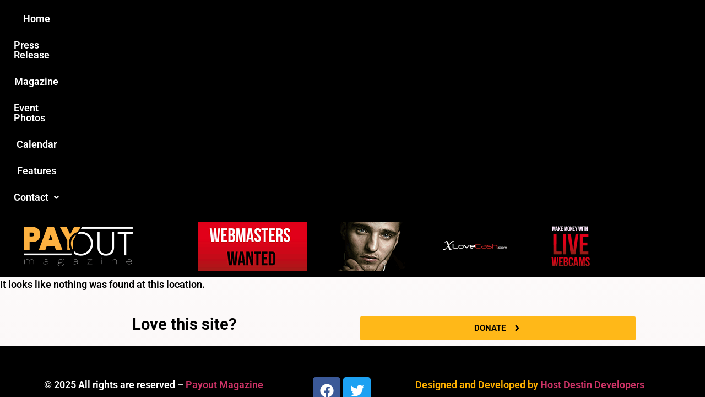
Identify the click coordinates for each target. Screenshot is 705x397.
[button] (538, 19)
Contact (538, 18)
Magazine (290, 18)
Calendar (423, 18)
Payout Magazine (224, 206)
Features (479, 18)
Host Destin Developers (592, 206)
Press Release (219, 18)
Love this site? (184, 145)
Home (157, 18)
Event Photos (357, 18)
